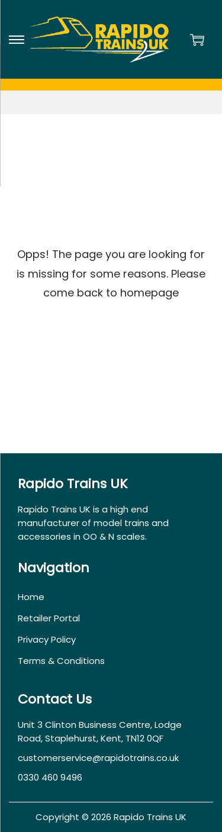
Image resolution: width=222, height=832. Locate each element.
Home (31, 597)
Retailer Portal (49, 618)
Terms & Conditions (61, 660)
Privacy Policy (47, 639)
